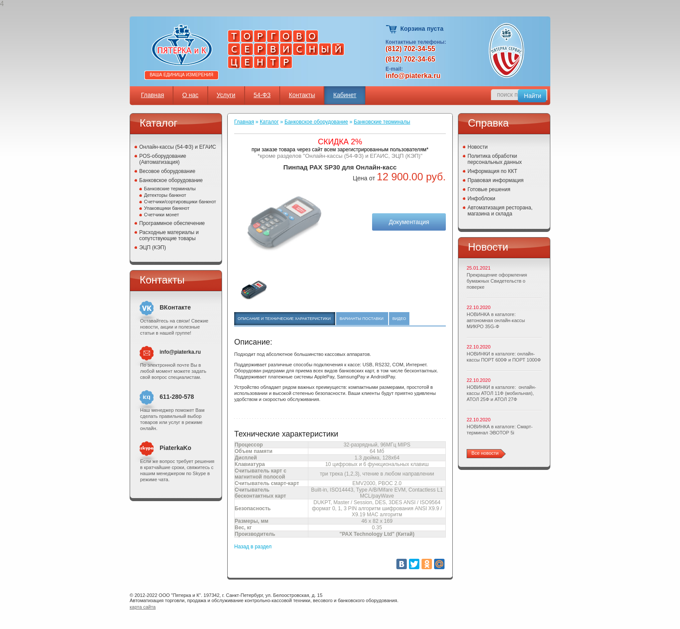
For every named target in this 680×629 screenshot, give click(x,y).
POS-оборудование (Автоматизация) (162, 159)
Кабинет (344, 94)
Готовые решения (489, 189)
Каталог (269, 122)
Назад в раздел (252, 547)
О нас (190, 94)
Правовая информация (495, 180)
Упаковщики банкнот (167, 208)
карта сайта (143, 606)
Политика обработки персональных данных (495, 159)
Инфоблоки (481, 199)
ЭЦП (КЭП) (152, 247)
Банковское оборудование (171, 180)
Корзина (392, 29)
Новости (477, 147)
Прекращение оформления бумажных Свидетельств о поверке (497, 281)
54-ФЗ (262, 94)
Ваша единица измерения (181, 74)
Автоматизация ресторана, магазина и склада (500, 211)
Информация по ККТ (492, 171)
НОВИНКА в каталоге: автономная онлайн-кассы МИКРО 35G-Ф (496, 320)
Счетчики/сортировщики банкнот (180, 201)
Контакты (302, 94)
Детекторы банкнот (165, 195)
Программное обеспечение (172, 223)
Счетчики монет (161, 214)
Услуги (226, 94)
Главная (152, 94)
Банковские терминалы (170, 188)
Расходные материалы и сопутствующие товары (169, 235)
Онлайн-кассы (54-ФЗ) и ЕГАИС (177, 147)
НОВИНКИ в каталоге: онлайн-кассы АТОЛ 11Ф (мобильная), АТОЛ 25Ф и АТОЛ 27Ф (501, 393)
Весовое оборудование (167, 171)
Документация (409, 221)
